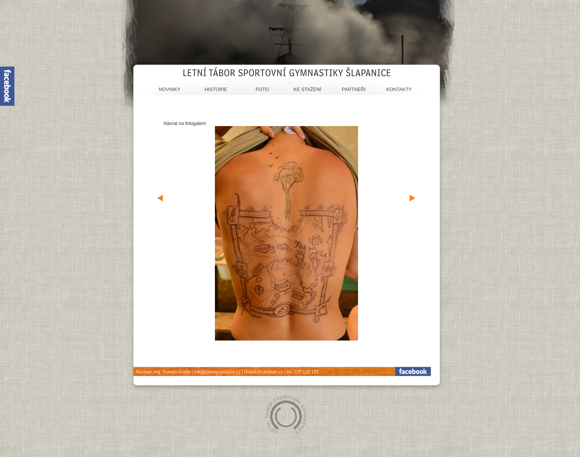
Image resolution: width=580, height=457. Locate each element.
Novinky (170, 89)
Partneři (354, 89)
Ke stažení (307, 89)
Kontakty (399, 89)
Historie (216, 89)
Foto (262, 89)
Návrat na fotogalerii (184, 123)
